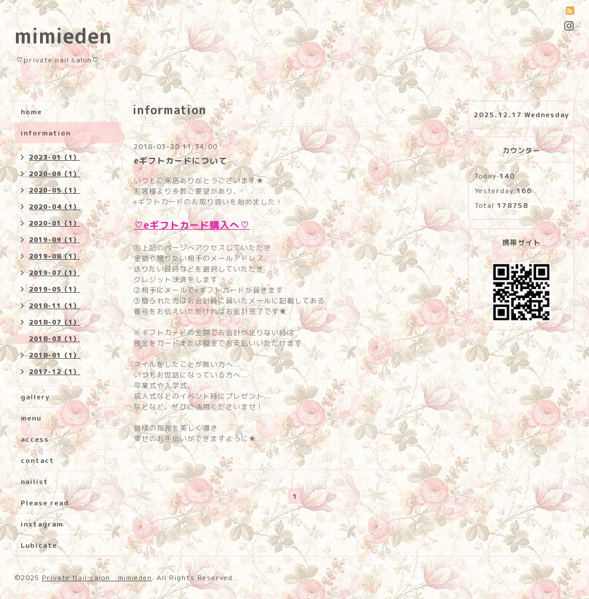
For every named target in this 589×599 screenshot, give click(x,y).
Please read (45, 503)
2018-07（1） (54, 322)
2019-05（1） (54, 289)
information (46, 133)
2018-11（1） (54, 305)
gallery (35, 397)
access (35, 439)
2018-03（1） (54, 338)
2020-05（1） (54, 190)
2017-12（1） (54, 371)
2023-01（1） (54, 157)
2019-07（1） (54, 272)
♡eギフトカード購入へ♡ (192, 225)
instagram (42, 524)
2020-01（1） (54, 223)
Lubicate (39, 545)
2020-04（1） (54, 206)
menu (31, 418)
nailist (34, 481)
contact (37, 460)
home (31, 112)
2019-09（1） (54, 239)
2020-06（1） (54, 173)
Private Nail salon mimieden (97, 577)
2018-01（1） (54, 355)
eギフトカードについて (180, 160)
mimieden (63, 35)
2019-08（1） (54, 256)
